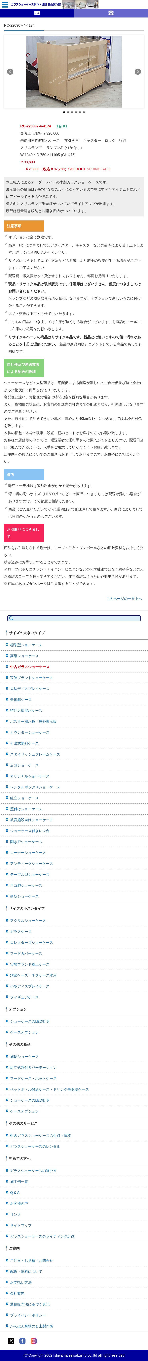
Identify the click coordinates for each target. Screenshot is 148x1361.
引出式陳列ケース (24, 743)
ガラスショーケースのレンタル (35, 1147)
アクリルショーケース (28, 921)
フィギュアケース (24, 997)
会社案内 (17, 1293)
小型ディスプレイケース (30, 986)
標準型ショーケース (26, 645)
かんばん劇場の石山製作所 (31, 1326)
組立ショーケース (24, 798)
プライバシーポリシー (28, 1315)
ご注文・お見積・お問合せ (31, 1261)
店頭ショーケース (24, 765)
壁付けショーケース (26, 809)
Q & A (14, 1193)
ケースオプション (24, 1032)
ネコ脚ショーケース (26, 886)
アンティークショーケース (31, 864)
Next (138, 72)
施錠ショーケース (24, 1057)
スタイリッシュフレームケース (35, 754)
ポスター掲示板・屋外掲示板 (33, 722)
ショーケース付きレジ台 (30, 831)
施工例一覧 (19, 1182)
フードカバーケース (26, 954)
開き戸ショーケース (26, 842)
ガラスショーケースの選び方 (33, 1171)
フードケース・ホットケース (33, 1079)
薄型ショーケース (24, 896)
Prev (10, 72)
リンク (15, 1214)
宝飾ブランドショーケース (31, 678)
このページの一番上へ (124, 599)
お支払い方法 (21, 1282)
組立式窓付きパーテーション (33, 1068)
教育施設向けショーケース (31, 820)
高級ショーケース (24, 656)
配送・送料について (26, 1272)
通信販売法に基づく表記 (30, 1304)
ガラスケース (21, 932)
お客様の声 (19, 1204)
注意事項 (14, 226)
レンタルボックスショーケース (35, 787)
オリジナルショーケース (30, 776)
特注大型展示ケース (26, 711)
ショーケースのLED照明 (29, 1021)
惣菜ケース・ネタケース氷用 (33, 975)
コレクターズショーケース (31, 943)
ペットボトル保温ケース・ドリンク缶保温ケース (49, 1089)
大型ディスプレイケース (30, 689)
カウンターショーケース (30, 732)
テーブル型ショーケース (30, 875)
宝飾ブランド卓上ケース (30, 964)
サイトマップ (21, 1225)
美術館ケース (21, 700)
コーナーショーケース (28, 853)
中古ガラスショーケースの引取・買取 (40, 1136)
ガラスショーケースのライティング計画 (42, 1236)
